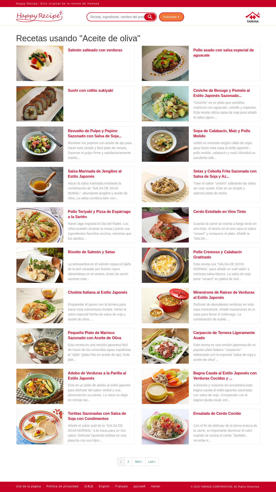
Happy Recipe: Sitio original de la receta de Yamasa (57, 3)
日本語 (88, 486)
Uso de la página (28, 486)
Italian (155, 486)
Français (121, 486)
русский (139, 486)
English (104, 486)
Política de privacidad (63, 486)
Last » (152, 461)
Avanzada (170, 17)
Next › (138, 461)
